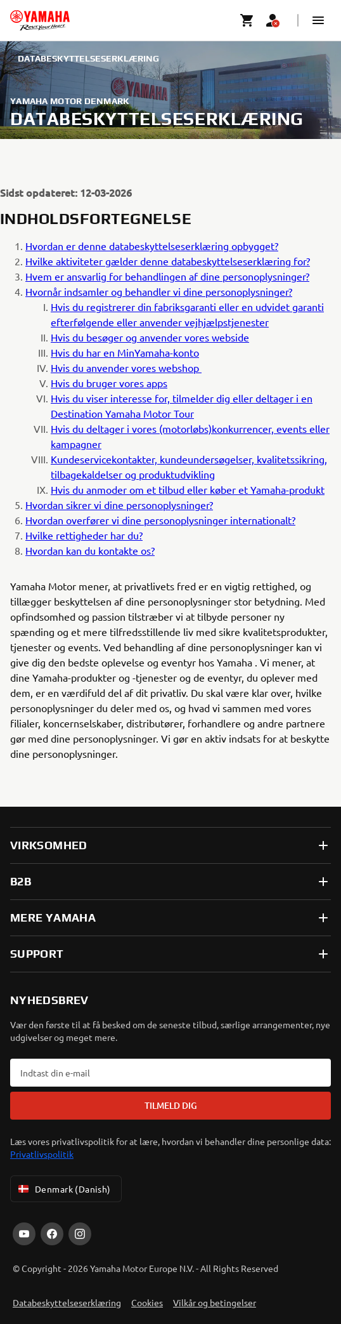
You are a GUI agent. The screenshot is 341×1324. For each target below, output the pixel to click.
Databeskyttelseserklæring (67, 1302)
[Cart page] (247, 20)
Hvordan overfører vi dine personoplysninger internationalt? (160, 519)
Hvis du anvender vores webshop (126, 367)
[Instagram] (79, 1233)
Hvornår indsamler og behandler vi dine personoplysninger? (158, 291)
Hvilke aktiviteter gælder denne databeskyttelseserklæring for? (167, 261)
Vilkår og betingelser (214, 1302)
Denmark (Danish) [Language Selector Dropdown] (63, 1188)
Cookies (147, 1302)
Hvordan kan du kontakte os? (90, 550)
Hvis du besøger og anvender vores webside (150, 337)
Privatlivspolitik (42, 1154)
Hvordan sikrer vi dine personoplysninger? (119, 504)
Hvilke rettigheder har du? (84, 535)
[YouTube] (24, 1233)
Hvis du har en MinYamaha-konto (125, 352)
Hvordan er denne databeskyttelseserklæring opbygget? (151, 245)
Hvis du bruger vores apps (109, 382)
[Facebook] (52, 1233)
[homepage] (40, 20)
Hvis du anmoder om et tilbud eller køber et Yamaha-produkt (188, 489)
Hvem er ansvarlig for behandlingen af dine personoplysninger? (167, 276)
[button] (318, 20)
